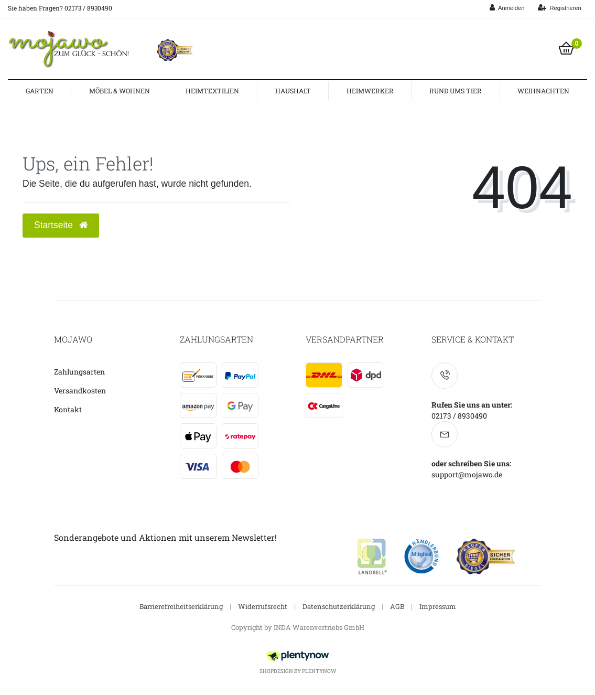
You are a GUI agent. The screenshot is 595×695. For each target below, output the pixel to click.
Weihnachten (543, 91)
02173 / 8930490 (459, 416)
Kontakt (68, 409)
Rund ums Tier (455, 91)
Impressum (437, 606)
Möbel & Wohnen (119, 91)
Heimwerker (370, 91)
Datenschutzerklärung (338, 606)
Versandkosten (80, 390)
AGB (397, 606)
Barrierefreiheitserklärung (181, 606)
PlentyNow (319, 671)
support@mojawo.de (466, 474)
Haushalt (293, 91)
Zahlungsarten (79, 372)
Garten (39, 91)
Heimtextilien (212, 91)
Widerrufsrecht (262, 606)
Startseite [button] (61, 225)
